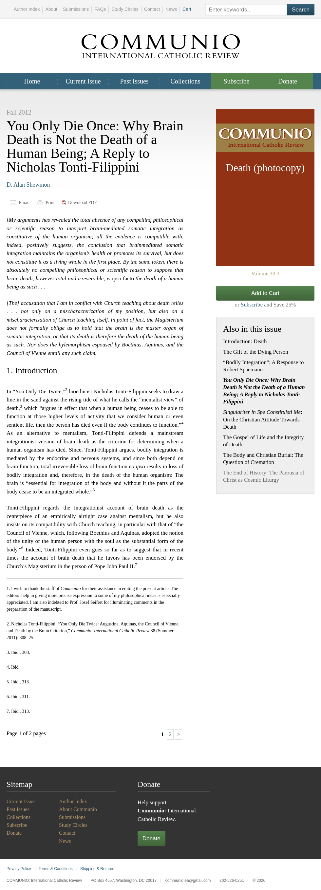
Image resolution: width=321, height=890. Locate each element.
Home (32, 81)
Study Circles (124, 9)
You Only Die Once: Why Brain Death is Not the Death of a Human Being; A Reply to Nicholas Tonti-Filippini (264, 391)
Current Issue (83, 81)
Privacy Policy (19, 868)
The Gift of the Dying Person (255, 352)
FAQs (100, 9)
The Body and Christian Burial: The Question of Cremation (263, 458)
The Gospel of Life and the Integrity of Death (263, 441)
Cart (186, 9)
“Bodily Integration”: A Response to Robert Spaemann (263, 366)
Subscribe (237, 81)
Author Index (27, 9)
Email (24, 202)
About (51, 9)
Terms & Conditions (56, 868)
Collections (185, 81)
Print (50, 202)
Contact (152, 9)
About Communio (78, 809)
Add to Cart (265, 293)
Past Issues (134, 81)
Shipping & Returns (97, 868)
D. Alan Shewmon (28, 184)
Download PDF (82, 202)
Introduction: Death (245, 341)
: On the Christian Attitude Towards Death (262, 419)
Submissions (76, 9)
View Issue (265, 187)
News (171, 9)
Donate (287, 81)
